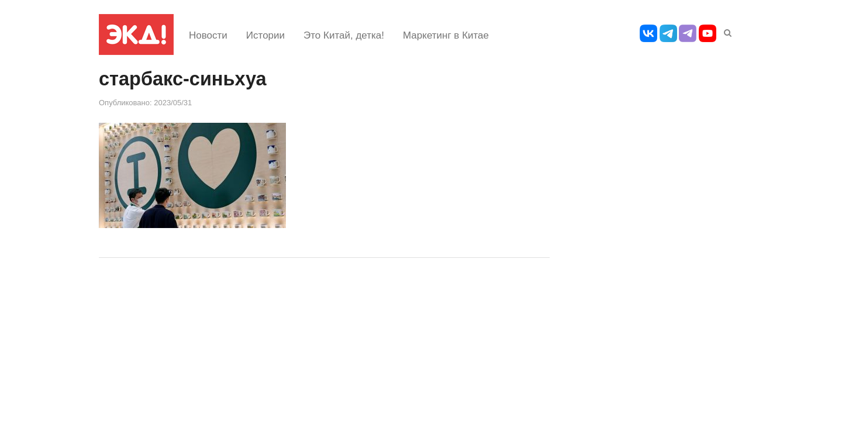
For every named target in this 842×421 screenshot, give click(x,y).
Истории (265, 35)
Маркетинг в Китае (446, 35)
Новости (208, 35)
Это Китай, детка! (343, 35)
